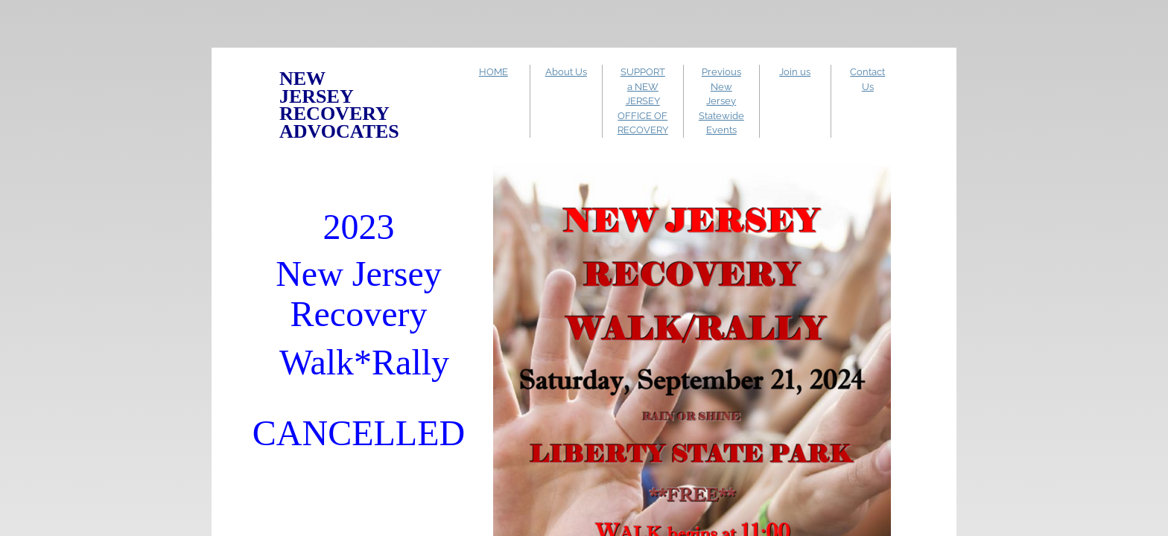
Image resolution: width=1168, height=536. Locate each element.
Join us (794, 71)
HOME (493, 71)
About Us (566, 71)
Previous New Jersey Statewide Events (721, 100)
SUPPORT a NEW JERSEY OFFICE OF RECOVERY (643, 100)
